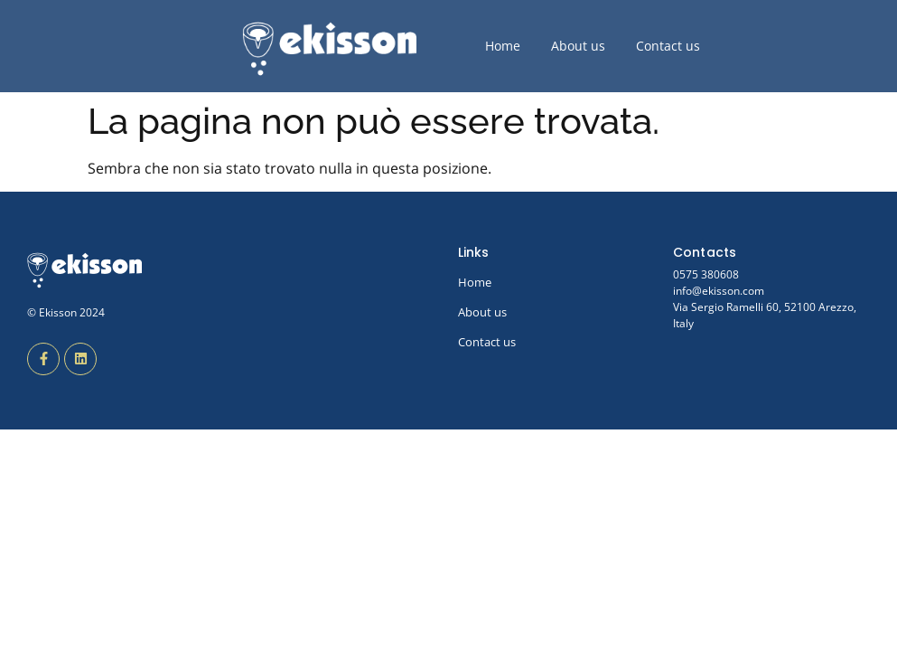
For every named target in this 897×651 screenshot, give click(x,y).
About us (578, 45)
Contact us (668, 45)
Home (502, 45)
